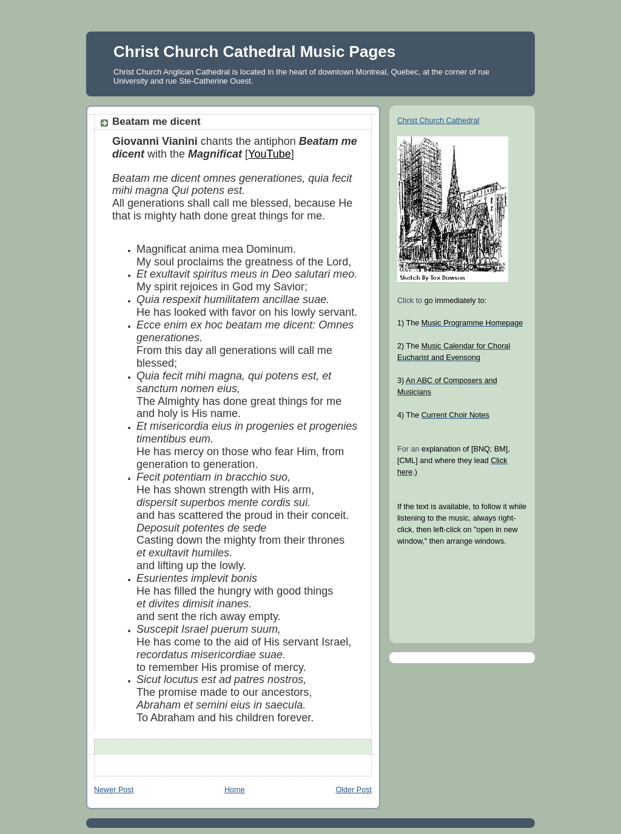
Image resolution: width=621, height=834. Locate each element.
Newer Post (113, 790)
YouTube (269, 154)
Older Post (353, 790)
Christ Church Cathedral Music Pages (254, 51)
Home (234, 790)
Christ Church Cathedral (438, 120)
